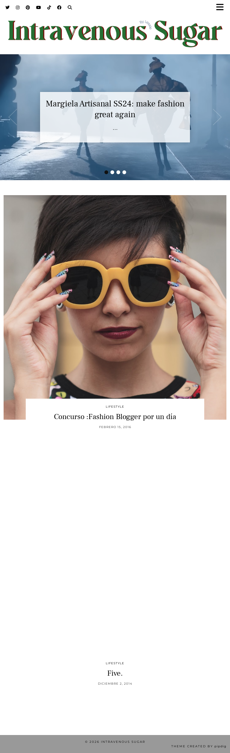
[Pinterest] (28, 7)
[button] (222, 7)
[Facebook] (59, 7)
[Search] (70, 7)
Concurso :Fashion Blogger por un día (115, 416)
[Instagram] (18, 7)
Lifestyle (115, 407)
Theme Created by (198, 746)
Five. (115, 673)
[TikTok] (49, 7)
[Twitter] (7, 7)
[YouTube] (38, 7)
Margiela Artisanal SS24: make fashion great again (115, 109)
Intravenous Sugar (123, 742)
